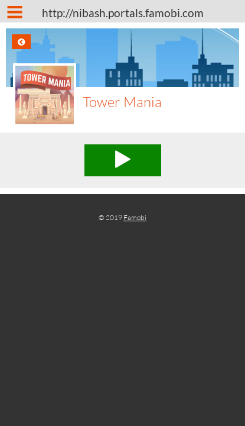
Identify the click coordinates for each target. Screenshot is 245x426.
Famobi (134, 217)
